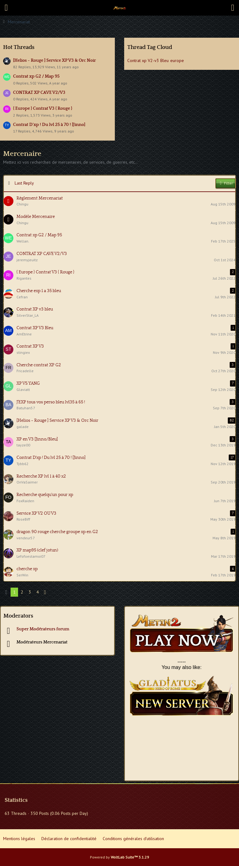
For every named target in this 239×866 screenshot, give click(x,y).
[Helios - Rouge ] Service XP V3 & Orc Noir (54, 60)
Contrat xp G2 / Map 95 (36, 76)
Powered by (119, 857)
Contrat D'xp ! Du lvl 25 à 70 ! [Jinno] (49, 124)
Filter (225, 183)
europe (177, 60)
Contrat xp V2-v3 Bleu (148, 60)
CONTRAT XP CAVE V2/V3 (39, 92)
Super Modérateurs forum (42, 629)
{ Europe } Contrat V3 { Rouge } (42, 108)
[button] (6, 8)
